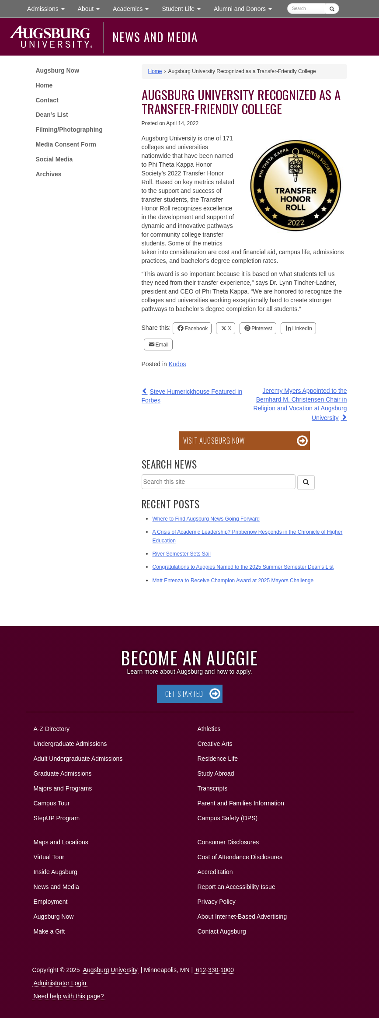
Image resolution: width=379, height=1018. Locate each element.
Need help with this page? (69, 996)
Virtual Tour (49, 857)
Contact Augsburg (222, 931)
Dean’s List (52, 114)
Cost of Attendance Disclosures (240, 857)
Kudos (177, 363)
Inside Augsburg (55, 871)
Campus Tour (52, 803)
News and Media (155, 36)
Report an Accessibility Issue (236, 886)
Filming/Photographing (69, 129)
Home (44, 85)
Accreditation (215, 871)
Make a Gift (49, 931)
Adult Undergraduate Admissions (78, 758)
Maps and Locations (61, 842)
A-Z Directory (52, 728)
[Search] (306, 482)
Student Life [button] (184, 8)
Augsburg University (110, 969)
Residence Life (218, 758)
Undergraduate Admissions (70, 743)
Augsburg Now (58, 70)
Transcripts (213, 788)
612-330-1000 (215, 969)
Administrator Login (60, 983)
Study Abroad (216, 773)
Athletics (209, 728)
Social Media (54, 159)
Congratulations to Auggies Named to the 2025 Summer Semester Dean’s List (243, 567)
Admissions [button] (49, 8)
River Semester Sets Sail (182, 554)
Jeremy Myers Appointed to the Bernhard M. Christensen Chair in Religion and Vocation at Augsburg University (300, 404)
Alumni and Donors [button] (246, 8)
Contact (47, 100)
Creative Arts (215, 743)
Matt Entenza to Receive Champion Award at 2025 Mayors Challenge (233, 580)
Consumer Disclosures (228, 842)
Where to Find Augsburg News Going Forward (206, 519)
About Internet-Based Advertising (242, 916)
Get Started (184, 694)
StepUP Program (57, 818)
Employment (51, 901)
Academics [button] (134, 8)
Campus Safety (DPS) (228, 818)
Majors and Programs (62, 787)
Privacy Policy (217, 901)
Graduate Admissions (63, 773)
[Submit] (332, 8)
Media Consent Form (66, 144)
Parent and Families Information (241, 803)
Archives (49, 174)
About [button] (92, 10)
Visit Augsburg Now (214, 440)
